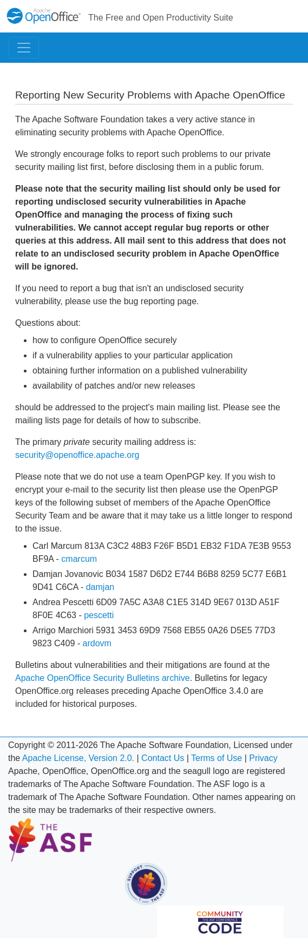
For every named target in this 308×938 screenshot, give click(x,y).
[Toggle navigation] (24, 47)
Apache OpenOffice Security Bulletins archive (102, 678)
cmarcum (79, 558)
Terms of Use (216, 758)
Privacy (263, 758)
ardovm (97, 643)
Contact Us (162, 758)
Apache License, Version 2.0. (78, 758)
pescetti (99, 615)
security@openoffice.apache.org (77, 455)
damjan (100, 587)
